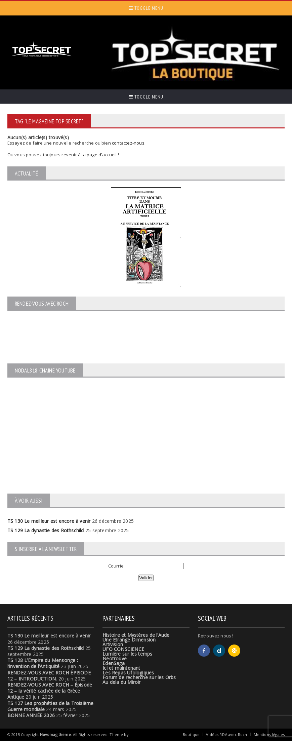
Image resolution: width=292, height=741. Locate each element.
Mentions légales (269, 734)
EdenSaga (113, 663)
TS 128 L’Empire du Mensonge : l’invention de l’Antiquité (42, 663)
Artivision (112, 644)
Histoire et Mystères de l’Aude (135, 635)
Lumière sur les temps (127, 654)
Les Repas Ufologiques (128, 672)
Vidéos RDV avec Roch (226, 734)
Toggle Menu (146, 8)
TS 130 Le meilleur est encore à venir (49, 521)
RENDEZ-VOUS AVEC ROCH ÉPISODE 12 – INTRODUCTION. (49, 675)
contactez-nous (128, 143)
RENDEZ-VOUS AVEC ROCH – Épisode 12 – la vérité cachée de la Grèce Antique (49, 690)
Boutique (191, 734)
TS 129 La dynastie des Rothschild (45, 530)
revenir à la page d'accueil (89, 155)
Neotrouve (114, 658)
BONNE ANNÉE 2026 (31, 715)
